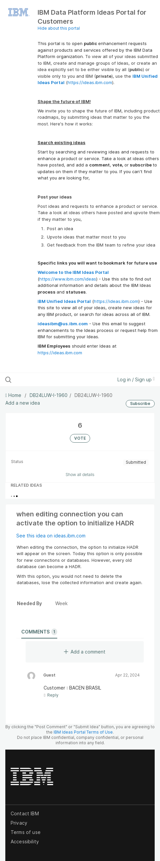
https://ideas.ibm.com (90, 82)
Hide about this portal (59, 28)
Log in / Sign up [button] (136, 379)
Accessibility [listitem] (25, 841)
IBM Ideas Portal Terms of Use (83, 732)
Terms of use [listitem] (26, 832)
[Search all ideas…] (48, 380)
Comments (39, 631)
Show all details (80, 474)
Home (14, 395)
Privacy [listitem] (19, 823)
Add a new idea (22, 403)
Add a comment (84, 652)
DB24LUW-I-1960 (49, 395)
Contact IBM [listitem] (25, 813)
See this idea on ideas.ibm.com (50, 535)
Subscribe (140, 403)
